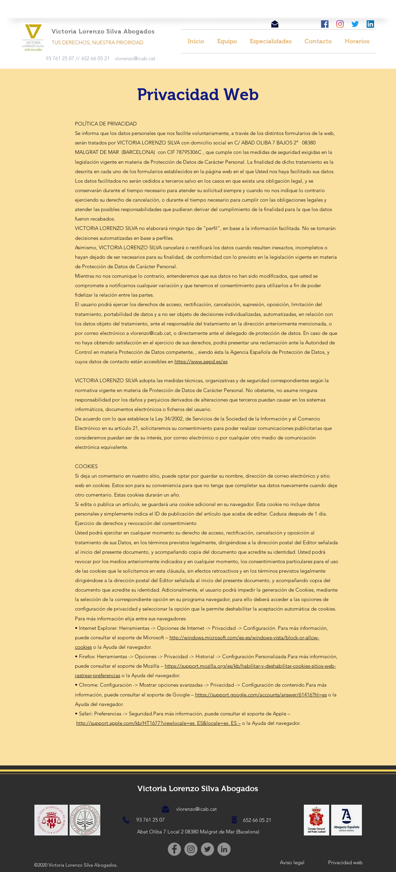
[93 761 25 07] (150, 820)
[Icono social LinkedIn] (370, 24)
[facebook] (324, 24)
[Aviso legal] (292, 862)
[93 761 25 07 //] (63, 58)
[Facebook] (174, 849)
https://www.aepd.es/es (201, 361)
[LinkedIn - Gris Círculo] (224, 849)
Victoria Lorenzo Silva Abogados (197, 788)
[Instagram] (190, 849)
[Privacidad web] (345, 862)
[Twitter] (355, 24)
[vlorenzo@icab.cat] (135, 58)
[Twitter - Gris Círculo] (207, 849)
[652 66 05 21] (95, 58)
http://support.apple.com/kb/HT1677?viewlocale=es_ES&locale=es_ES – (158, 723)
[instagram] (340, 24)
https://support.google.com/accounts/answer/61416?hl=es (261, 694)
